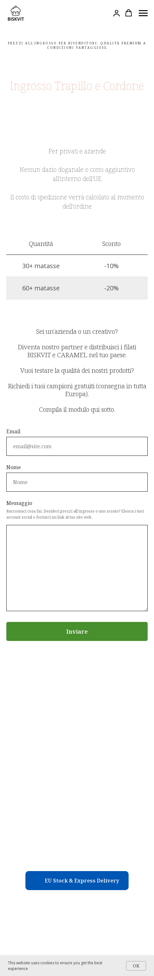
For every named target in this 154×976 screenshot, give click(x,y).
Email (13, 431)
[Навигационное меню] (143, 13)
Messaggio (19, 503)
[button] (116, 13)
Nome (13, 467)
